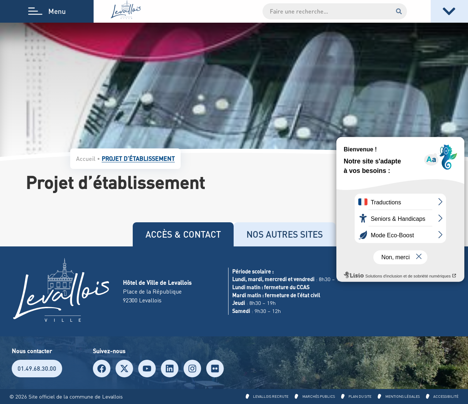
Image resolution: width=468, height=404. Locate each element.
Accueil (85, 158)
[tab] (183, 234)
